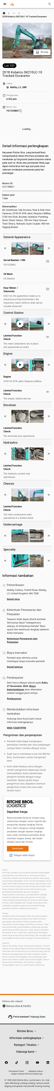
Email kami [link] (18, 848)
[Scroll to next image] (49, 248)
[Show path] (14, 13)
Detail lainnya (15, 666)
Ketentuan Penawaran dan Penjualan (22, 640)
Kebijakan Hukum (36, 1071)
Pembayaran (14, 698)
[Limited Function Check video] (48, 337)
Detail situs (13, 599)
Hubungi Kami (38, 1016)
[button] (27, 1031)
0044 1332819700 (16, 727)
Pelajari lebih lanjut (22, 855)
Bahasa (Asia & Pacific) (18, 1005)
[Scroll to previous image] (5, 248)
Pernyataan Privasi (16, 1071)
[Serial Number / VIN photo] (48, 261)
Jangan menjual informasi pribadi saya (26, 1074)
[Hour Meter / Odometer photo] (48, 289)
